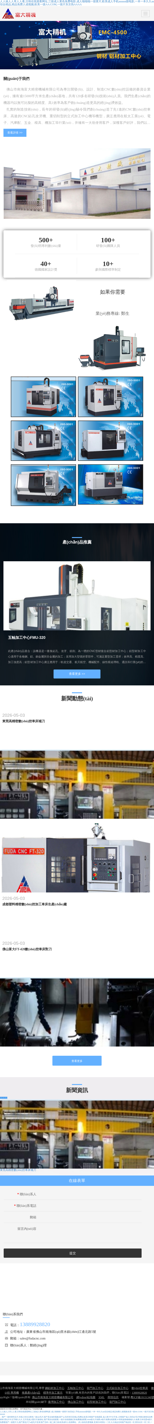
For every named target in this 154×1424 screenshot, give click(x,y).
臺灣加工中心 (56, 1402)
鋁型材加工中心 (96, 1402)
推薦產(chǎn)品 (31, 1392)
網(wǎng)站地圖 (86, 1397)
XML (101, 1397)
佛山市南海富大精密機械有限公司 (52, 1397)
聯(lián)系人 (26, 1194)
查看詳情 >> (14, 132)
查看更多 (77, 1061)
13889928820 (35, 1324)
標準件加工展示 (53, 1392)
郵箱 (33, 1217)
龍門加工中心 (95, 1388)
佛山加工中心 (76, 1402)
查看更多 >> (77, 673)
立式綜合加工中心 (117, 1388)
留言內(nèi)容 (26, 1229)
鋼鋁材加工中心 (54, 1388)
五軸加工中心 (75, 1388)
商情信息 (113, 1397)
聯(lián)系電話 (25, 1206)
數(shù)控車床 (139, 1388)
